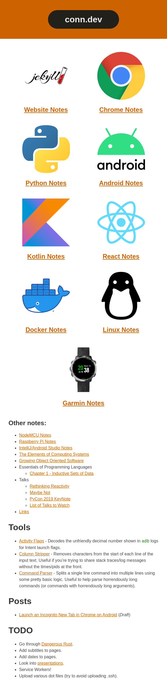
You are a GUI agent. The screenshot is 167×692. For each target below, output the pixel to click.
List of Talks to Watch (49, 505)
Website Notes (46, 109)
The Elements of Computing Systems (54, 454)
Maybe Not (40, 492)
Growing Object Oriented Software (51, 460)
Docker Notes (46, 329)
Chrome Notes (121, 109)
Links (24, 511)
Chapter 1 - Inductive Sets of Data (62, 473)
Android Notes (121, 183)
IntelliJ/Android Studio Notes (45, 448)
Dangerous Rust (57, 644)
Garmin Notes (83, 403)
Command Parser (35, 573)
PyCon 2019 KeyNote (50, 499)
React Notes (121, 256)
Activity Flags (31, 541)
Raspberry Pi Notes (37, 441)
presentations (50, 663)
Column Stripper (34, 554)
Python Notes (46, 183)
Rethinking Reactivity (49, 486)
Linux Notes (121, 329)
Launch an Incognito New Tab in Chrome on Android (68, 615)
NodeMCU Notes (35, 435)
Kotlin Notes (46, 256)
